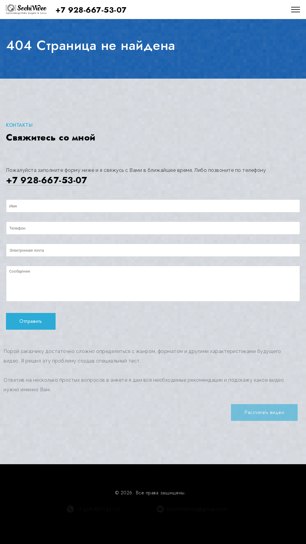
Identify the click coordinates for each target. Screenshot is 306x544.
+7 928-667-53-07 (91, 10)
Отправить (30, 321)
